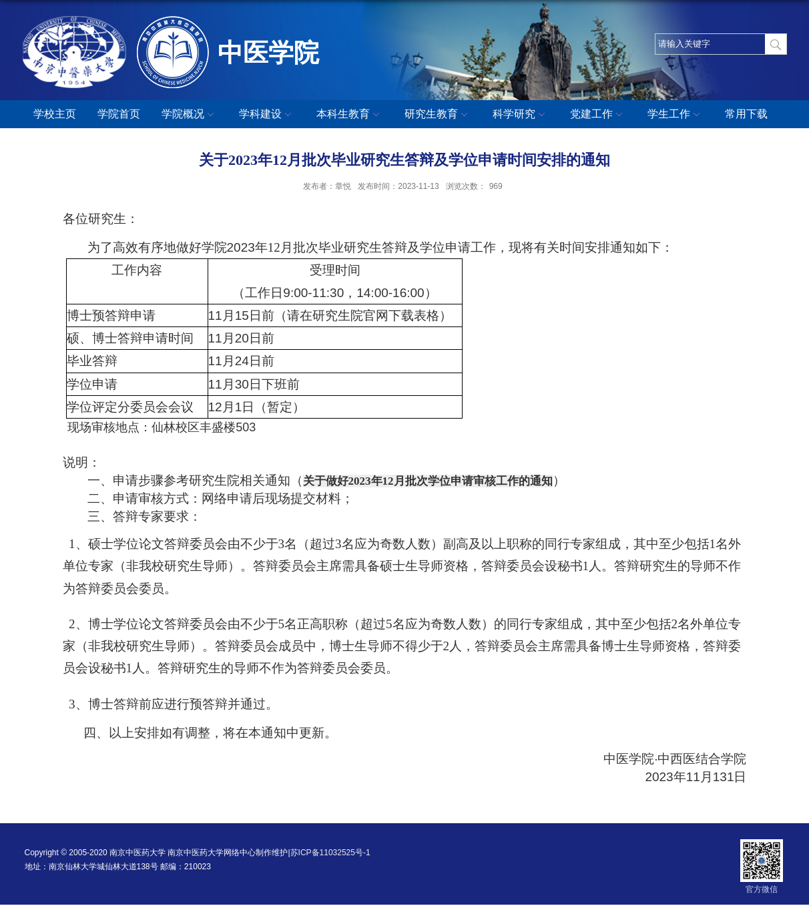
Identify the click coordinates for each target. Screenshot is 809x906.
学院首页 (118, 114)
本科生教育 (349, 115)
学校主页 (54, 114)
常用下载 (746, 114)
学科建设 (267, 115)
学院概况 (190, 115)
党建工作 (598, 115)
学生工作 (675, 115)
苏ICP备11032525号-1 (330, 852)
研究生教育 (437, 115)
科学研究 (521, 115)
